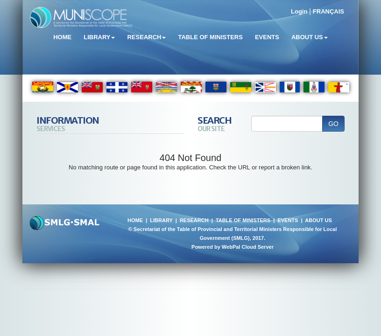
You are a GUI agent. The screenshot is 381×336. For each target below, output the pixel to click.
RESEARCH (194, 220)
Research (146, 37)
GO (333, 123)
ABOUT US (318, 220)
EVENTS (287, 220)
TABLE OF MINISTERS (243, 220)
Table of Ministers (210, 37)
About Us (309, 37)
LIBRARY (161, 220)
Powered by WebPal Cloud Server (232, 247)
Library (99, 37)
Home (62, 37)
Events (267, 37)
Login (299, 11)
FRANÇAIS (328, 11)
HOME (135, 220)
